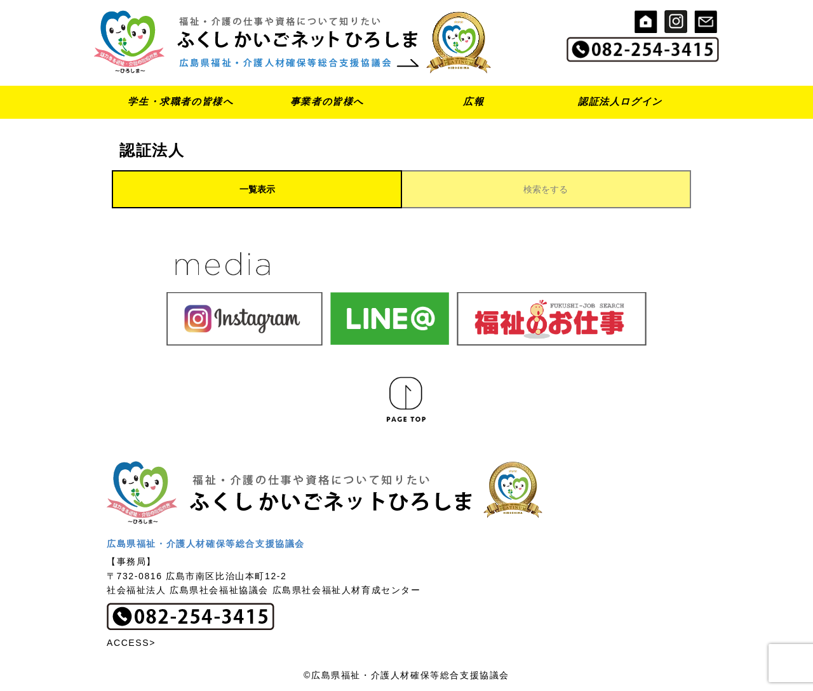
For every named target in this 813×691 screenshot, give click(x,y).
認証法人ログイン (620, 101)
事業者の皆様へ (327, 101)
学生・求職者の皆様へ (180, 101)
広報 (473, 101)
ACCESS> (131, 643)
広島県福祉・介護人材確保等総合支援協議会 (206, 544)
